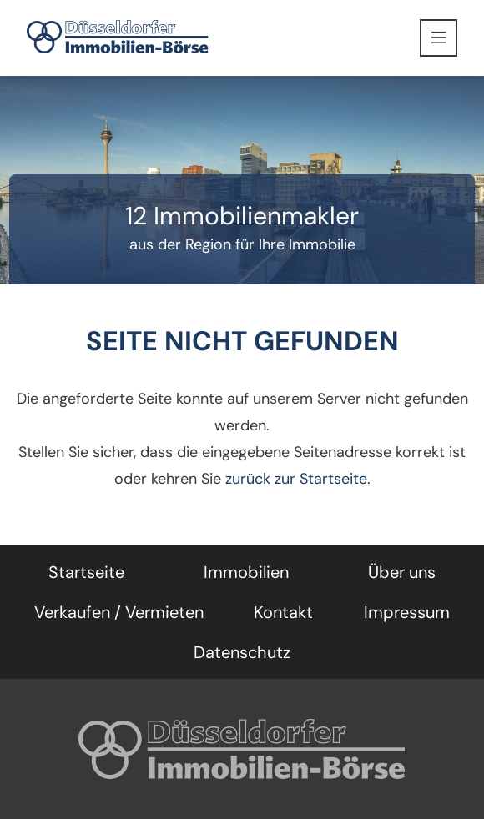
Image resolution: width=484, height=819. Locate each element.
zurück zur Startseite (296, 479)
